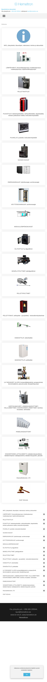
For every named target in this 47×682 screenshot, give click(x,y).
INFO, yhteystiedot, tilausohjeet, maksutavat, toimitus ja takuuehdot (23, 45)
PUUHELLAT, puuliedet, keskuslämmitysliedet (23, 148)
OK (27, 674)
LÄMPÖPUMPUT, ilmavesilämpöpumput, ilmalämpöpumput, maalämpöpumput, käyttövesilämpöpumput (23, 71)
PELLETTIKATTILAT (23, 96)
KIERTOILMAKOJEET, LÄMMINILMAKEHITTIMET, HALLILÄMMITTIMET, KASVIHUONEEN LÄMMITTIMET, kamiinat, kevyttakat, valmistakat (23, 456)
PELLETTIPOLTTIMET (23, 327)
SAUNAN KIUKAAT (23, 173)
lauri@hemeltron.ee (32, 11)
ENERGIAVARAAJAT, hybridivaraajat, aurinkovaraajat (23, 199)
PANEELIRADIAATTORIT (23, 480)
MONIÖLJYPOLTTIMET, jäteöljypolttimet (23, 301)
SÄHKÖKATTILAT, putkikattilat (23, 404)
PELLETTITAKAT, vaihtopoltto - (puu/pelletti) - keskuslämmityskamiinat (23, 352)
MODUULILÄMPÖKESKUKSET (23, 250)
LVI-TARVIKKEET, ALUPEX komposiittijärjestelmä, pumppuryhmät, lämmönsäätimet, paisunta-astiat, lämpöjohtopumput (23, 430)
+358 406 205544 (15, 11)
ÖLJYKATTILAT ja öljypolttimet (24, 276)
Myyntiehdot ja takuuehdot (8, 9)
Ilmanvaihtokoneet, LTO (23, 532)
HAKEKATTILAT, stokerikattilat (23, 378)
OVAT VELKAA (23, 557)
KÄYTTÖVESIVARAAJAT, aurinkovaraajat (23, 224)
